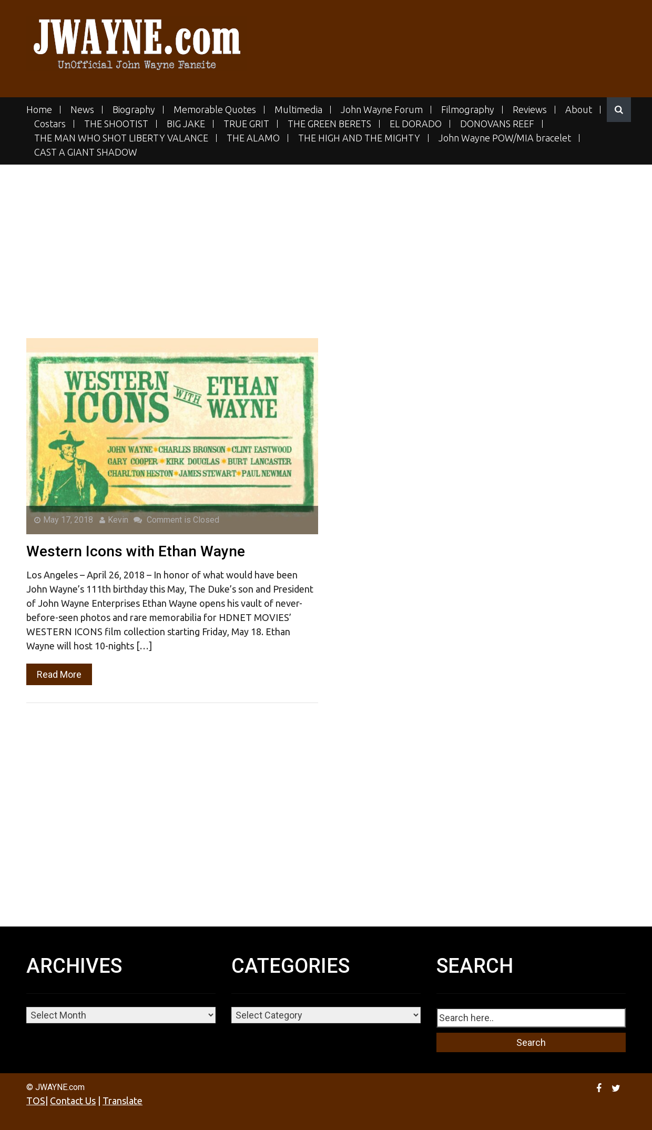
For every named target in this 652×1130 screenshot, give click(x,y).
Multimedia (298, 110)
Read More (59, 674)
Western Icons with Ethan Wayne (135, 551)
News (82, 110)
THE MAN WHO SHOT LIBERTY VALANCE (121, 138)
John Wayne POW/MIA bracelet (505, 138)
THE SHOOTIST (116, 124)
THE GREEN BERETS (329, 124)
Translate (122, 1100)
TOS (35, 1100)
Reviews (530, 110)
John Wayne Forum (382, 110)
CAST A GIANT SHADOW (85, 152)
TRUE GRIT (246, 124)
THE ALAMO (253, 138)
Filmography (467, 110)
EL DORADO (416, 124)
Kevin (113, 520)
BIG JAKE (186, 124)
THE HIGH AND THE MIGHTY (359, 138)
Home (39, 110)
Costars (50, 124)
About (578, 110)
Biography (134, 110)
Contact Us (73, 1100)
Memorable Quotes (215, 110)
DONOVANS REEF (497, 124)
